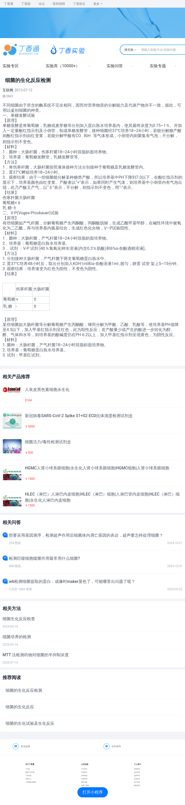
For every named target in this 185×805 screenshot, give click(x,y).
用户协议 (137, 782)
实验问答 (115, 65)
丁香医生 (79, 4)
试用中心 (28, 779)
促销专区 (137, 779)
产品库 (27, 769)
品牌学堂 (137, 775)
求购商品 (137, 769)
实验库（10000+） (63, 65)
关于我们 (84, 769)
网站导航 (84, 782)
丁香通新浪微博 (30, 782)
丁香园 (25, 4)
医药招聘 (59, 4)
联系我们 (84, 772)
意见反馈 (25, 746)
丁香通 (8, 4)
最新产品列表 (30, 772)
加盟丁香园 (85, 785)
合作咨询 (116, 746)
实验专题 (158, 65)
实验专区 (11, 65)
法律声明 (84, 779)
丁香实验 (28, 775)
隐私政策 (137, 785)
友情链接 (84, 775)
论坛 (42, 4)
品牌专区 (137, 772)
